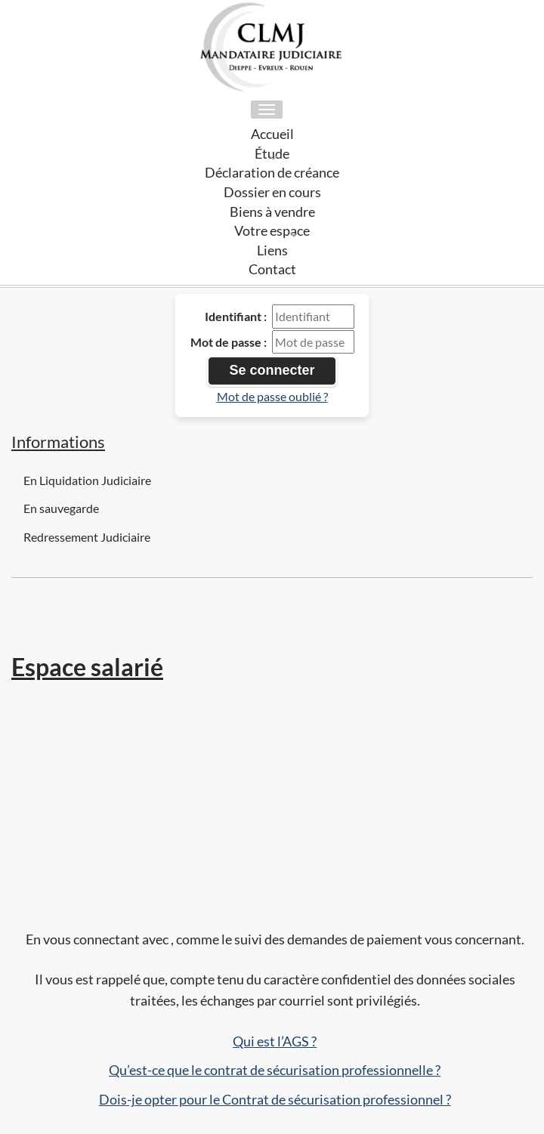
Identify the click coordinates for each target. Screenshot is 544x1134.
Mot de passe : (228, 342)
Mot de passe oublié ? (272, 396)
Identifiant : (236, 316)
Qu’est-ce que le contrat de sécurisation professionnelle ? (274, 1069)
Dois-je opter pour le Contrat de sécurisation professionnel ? (275, 1099)
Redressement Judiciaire (86, 537)
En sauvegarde (61, 508)
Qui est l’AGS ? (275, 1041)
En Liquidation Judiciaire (87, 480)
